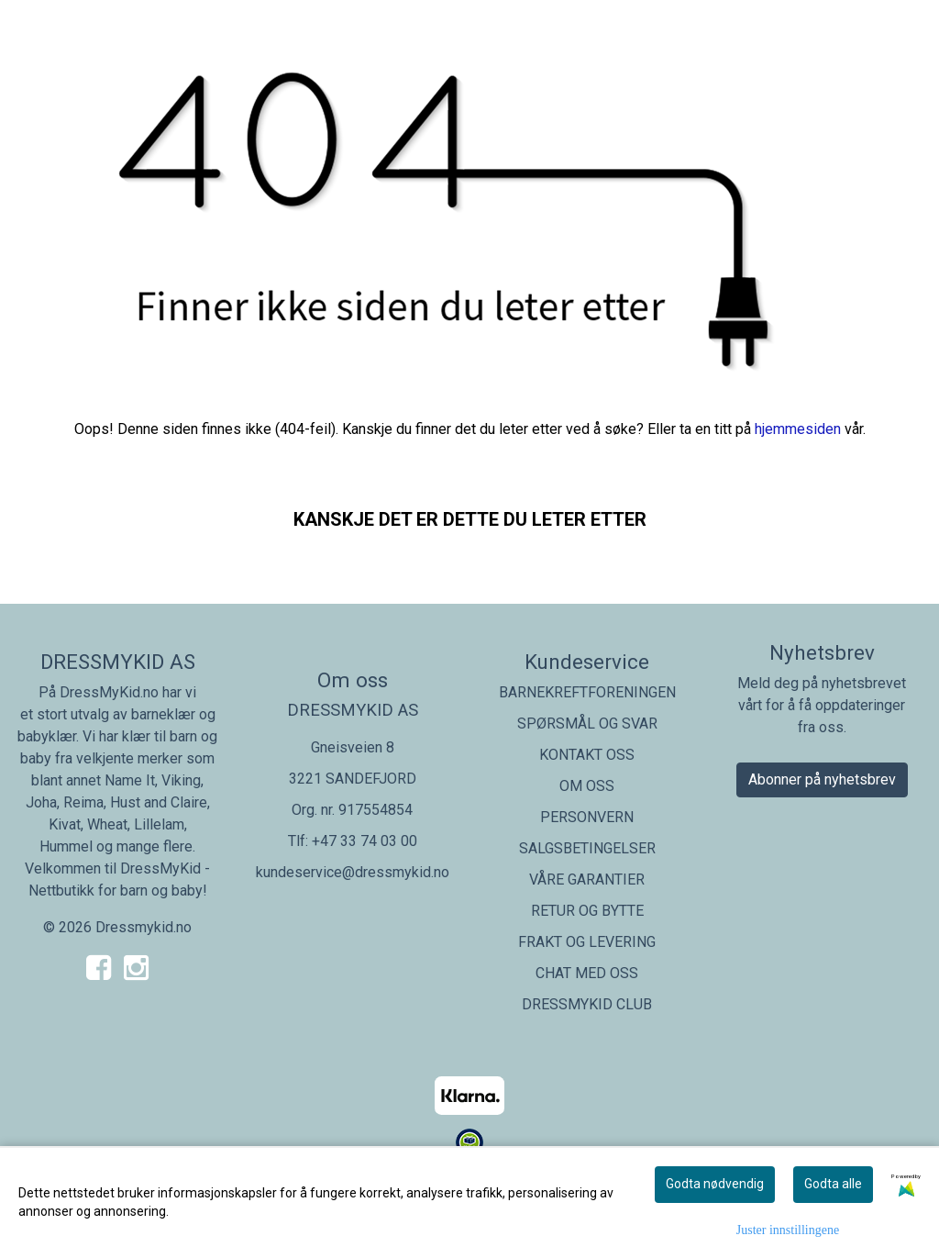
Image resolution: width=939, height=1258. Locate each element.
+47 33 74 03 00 (364, 841)
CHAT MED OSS (587, 973)
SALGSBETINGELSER (587, 848)
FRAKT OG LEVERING (587, 942)
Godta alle (833, 1183)
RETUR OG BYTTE (587, 910)
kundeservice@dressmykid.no (352, 872)
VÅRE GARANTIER (587, 879)
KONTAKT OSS (587, 754)
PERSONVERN (587, 817)
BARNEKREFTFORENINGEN (587, 692)
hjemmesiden (798, 429)
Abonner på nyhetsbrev (822, 779)
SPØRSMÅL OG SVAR (587, 723)
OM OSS (586, 786)
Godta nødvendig (715, 1183)
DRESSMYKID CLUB (587, 1004)
